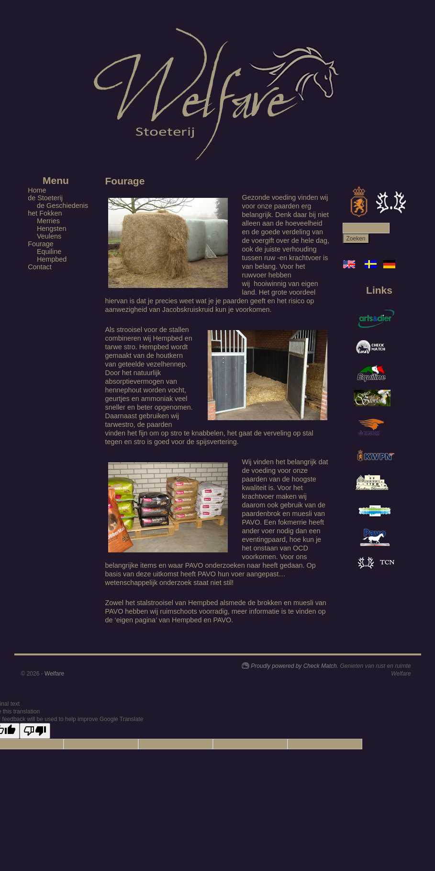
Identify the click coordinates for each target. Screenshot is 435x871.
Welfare (54, 673)
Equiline (49, 251)
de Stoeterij (45, 198)
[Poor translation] (35, 731)
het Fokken (45, 213)
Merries (48, 221)
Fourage (41, 244)
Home (37, 190)
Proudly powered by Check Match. (294, 666)
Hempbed (52, 259)
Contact (40, 267)
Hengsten (52, 228)
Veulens (49, 236)
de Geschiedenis (62, 205)
